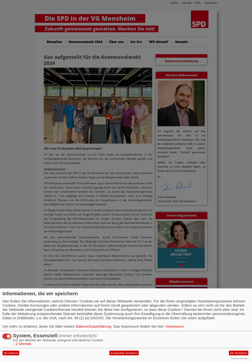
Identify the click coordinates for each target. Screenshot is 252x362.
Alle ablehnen (11, 353)
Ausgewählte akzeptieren (124, 353)
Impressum (175, 326)
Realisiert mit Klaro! (239, 358)
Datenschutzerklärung (93, 326)
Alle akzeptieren (238, 353)
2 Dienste (22, 344)
